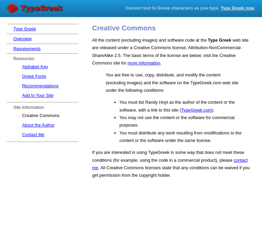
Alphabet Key (35, 66)
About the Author (38, 125)
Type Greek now (237, 8)
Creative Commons (41, 115)
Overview (22, 38)
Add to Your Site (38, 95)
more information (144, 63)
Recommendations (40, 85)
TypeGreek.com (196, 110)
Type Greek (36, 9)
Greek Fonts (34, 76)
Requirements (27, 48)
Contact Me (33, 134)
